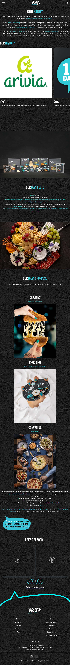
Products (18, 622)
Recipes (18, 625)
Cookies (51, 629)
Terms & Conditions (52, 635)
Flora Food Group (51, 622)
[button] (3, 3)
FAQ (18, 632)
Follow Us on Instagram (35, 587)
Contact (51, 625)
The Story (18, 629)
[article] (18, 560)
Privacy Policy (51, 632)
